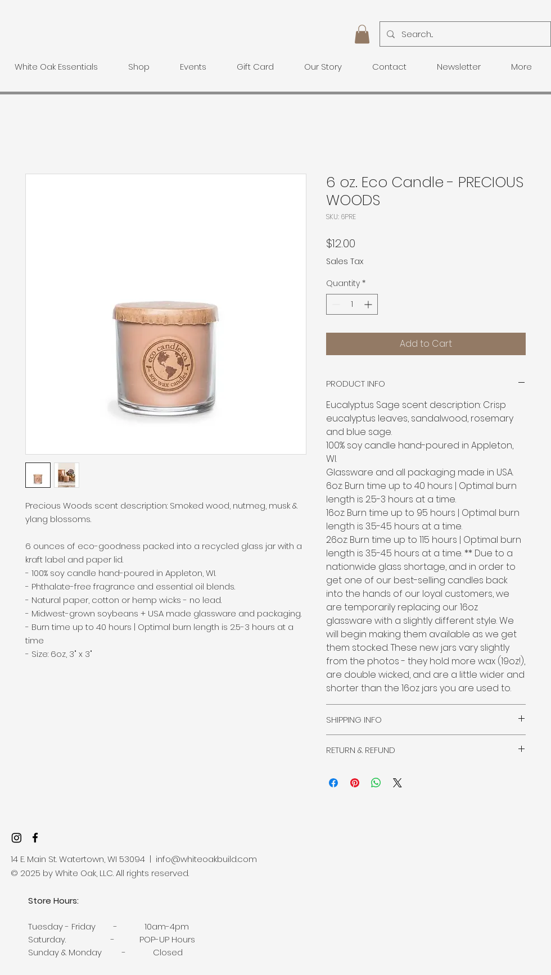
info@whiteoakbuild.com (206, 859)
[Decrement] (335, 304)
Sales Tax (344, 261)
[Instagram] (16, 837)
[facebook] (35, 837)
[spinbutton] (352, 304)
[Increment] (369, 304)
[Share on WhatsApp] (376, 783)
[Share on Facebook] (333, 783)
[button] (362, 34)
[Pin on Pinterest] (355, 783)
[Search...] (464, 34)
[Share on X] (397, 783)
